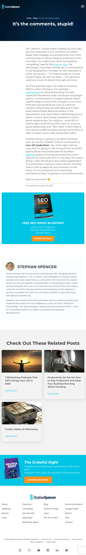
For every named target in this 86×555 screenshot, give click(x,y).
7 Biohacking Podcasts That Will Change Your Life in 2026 (21, 380)
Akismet (30, 154)
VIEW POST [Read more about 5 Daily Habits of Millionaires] (11, 436)
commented (33, 92)
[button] (52, 7)
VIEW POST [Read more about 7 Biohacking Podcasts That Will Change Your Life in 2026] (11, 391)
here (56, 64)
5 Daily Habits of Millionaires (21, 429)
